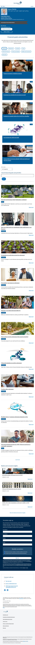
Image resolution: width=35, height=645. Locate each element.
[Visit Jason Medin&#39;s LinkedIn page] (7, 590)
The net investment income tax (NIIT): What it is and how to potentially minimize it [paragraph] (15, 445)
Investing (17, 48)
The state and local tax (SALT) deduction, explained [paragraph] (14, 199)
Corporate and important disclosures (9, 617)
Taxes (23, 48)
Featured (4, 48)
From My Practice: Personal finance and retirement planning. (16, 553)
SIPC (27, 567)
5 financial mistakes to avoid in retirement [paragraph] (11, 363)
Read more (31, 207)
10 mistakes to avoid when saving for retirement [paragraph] (13, 255)
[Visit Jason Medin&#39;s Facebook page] (5, 590)
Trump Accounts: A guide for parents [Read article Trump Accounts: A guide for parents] (12, 73)
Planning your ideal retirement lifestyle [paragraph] (10, 310)
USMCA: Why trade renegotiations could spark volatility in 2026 (15, 502)
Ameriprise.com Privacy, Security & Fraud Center (23, 564)
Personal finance (5, 51)
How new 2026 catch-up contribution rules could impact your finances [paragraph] (16, 228)
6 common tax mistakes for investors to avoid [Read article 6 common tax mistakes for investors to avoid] (14, 94)
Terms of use (5, 621)
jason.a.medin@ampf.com (5, 27)
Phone (4, 538)
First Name (5, 529)
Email (4, 542)
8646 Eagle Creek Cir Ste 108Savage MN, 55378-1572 (12, 586)
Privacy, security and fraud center (8, 623)
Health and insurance (26, 51)
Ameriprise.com (5, 614)
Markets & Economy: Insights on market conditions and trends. (16, 551)
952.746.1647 (3, 25)
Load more (17, 459)
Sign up (17, 558)
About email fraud (6, 625)
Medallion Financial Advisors (6, 18)
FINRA (24, 567)
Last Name (5, 534)
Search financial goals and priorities (11, 172)
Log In (32, 6)
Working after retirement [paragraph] (7, 389)
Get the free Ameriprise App (18, 633)
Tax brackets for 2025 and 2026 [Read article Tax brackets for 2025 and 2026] (11, 137)
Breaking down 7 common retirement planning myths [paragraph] (14, 416)
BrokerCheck (21, 598)
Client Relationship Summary (7, 619)
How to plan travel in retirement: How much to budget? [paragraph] (14, 336)
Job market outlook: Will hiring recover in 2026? (12, 475)
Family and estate (15, 51)
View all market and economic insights (17, 512)
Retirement (11, 48)
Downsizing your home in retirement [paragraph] (10, 282)
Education (4, 54)
